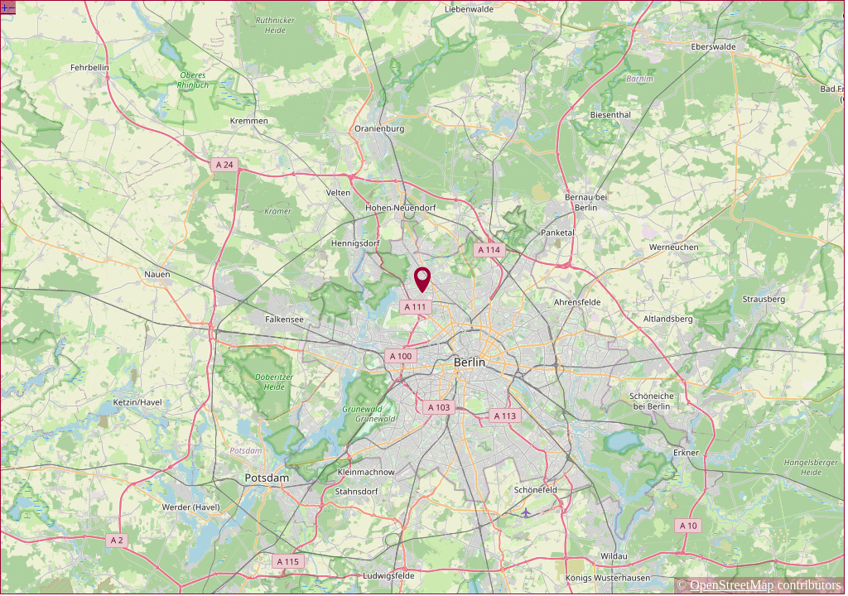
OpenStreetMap (731, 585)
